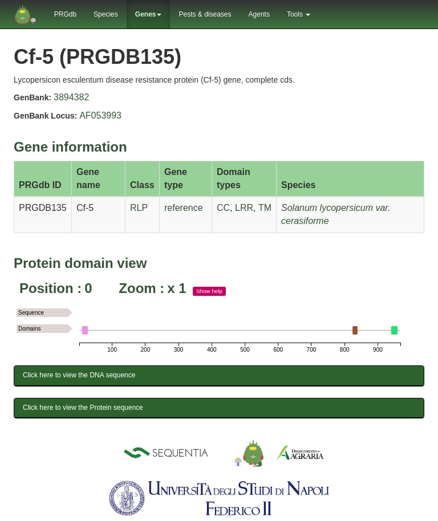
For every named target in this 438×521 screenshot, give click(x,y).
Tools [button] (298, 14)
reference (183, 208)
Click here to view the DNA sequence (79, 375)
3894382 (71, 97)
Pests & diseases (205, 14)
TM (264, 208)
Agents (259, 14)
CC (223, 208)
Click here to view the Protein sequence (83, 408)
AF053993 (100, 115)
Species (106, 14)
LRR (244, 208)
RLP (139, 208)
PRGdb (65, 14)
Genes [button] (148, 14)
